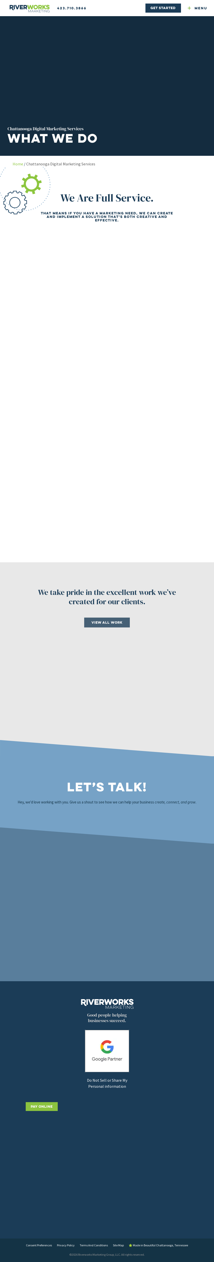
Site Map (118, 1245)
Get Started (163, 8)
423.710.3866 (72, 8)
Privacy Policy (66, 1245)
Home (18, 163)
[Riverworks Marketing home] (29, 9)
